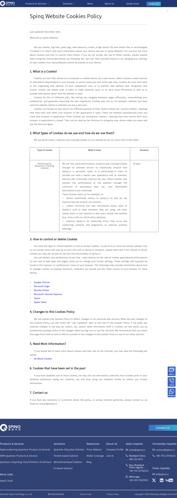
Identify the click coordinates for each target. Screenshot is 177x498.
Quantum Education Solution (69, 449)
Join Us (110, 456)
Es (173, 10)
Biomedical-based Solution (68, 462)
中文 (160, 10)
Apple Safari (40, 302)
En (167, 10)
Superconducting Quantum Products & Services (25, 449)
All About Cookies (43, 358)
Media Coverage (95, 456)
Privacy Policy (113, 494)
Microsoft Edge (42, 286)
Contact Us (153, 4)
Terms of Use (85, 494)
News (90, 3)
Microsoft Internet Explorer (48, 294)
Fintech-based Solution (66, 456)
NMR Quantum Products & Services (19, 456)
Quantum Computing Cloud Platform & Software (25, 462)
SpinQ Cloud (132, 3)
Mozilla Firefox (41, 290)
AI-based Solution (63, 468)
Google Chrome (42, 282)
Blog (89, 462)
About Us (109, 3)
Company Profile (114, 449)
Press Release (94, 449)
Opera (37, 298)
